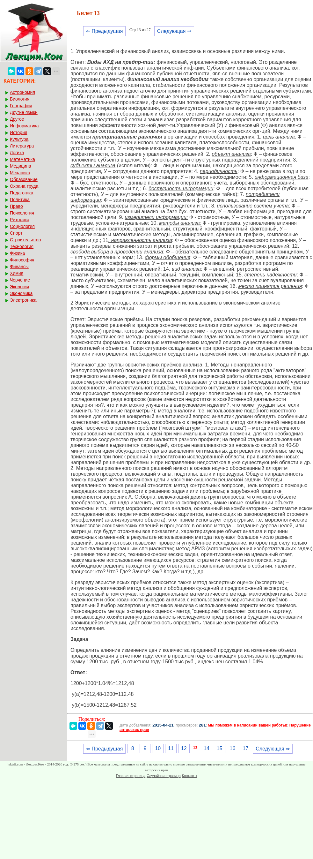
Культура (19, 139)
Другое (17, 119)
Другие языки (24, 112)
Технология (21, 246)
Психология (22, 212)
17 (245, 748)
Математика (22, 159)
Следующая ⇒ (174, 31)
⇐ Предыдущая (104, 31)
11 (171, 748)
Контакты (189, 776)
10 (158, 748)
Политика (20, 199)
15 (219, 748)
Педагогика (21, 192)
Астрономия (22, 92)
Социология (22, 226)
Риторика (19, 219)
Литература (22, 145)
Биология (19, 99)
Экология (19, 286)
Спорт (16, 233)
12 (184, 748)
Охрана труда (24, 186)
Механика (20, 172)
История (18, 132)
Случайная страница (163, 776)
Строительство (25, 239)
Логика (17, 152)
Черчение (20, 280)
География (21, 105)
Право (16, 206)
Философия (22, 259)
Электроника (23, 300)
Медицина (20, 166)
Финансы (19, 266)
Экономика (21, 293)
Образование (24, 179)
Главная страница (130, 776)
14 (206, 748)
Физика (17, 253)
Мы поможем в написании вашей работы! (247, 725)
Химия (16, 273)
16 (233, 748)
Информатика (24, 125)
